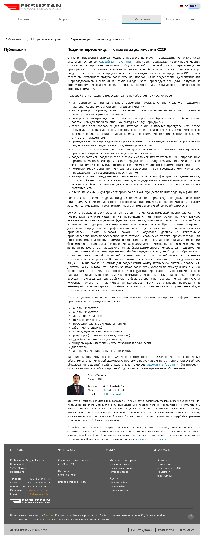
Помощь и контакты (180, 19)
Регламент (163, 471)
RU (196, 6)
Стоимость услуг (180, 30)
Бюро (63, 19)
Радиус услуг (141, 30)
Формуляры (164, 475)
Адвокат (114, 478)
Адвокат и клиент (23, 30)
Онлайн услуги (62, 30)
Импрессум (164, 464)
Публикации (141, 19)
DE (186, 6)
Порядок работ (102, 30)
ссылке (50, 515)
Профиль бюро (118, 486)
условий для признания (115, 61)
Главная (23, 19)
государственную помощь (150, 439)
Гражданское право (121, 468)
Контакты (163, 460)
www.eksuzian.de (38, 490)
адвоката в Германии (162, 364)
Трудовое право (119, 471)
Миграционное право (123, 460)
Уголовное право (120, 464)
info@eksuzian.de (112, 394)
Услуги (102, 19)
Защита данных (167, 468)
